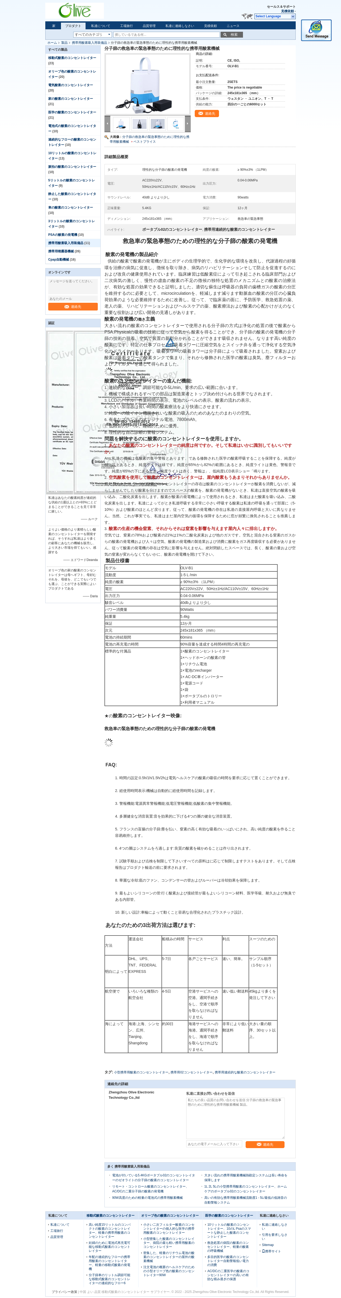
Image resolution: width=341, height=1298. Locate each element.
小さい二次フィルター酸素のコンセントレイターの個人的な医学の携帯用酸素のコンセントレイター (168, 1229)
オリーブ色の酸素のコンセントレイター (170, 1215)
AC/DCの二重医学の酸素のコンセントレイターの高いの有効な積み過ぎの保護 (228, 1275)
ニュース (233, 26)
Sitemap (268, 1245)
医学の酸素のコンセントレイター (72, 112)
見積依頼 (287, 11)
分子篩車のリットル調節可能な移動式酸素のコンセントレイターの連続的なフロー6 (109, 1279)
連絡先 (72, 307)
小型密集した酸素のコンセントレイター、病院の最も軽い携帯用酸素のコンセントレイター (168, 1243)
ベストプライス (144, 142)
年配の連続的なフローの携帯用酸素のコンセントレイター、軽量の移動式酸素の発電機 (109, 1263)
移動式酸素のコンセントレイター (72, 58)
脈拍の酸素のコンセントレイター (72, 167)
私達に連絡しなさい (179, 26)
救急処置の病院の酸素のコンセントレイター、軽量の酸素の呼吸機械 (228, 1247)
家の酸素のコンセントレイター (70, 99)
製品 (64, 43)
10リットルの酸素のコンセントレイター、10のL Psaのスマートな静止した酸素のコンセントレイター (229, 1231)
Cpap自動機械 (58, 259)
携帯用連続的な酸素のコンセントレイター (245, 1072)
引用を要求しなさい (274, 1237)
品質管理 (149, 26)
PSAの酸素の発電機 (62, 235)
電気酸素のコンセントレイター (70, 85)
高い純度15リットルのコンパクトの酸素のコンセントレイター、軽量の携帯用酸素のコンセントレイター (110, 1231)
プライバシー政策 (64, 1292)
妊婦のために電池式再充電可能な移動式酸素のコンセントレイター (109, 1247)
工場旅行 (126, 26)
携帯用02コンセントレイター (191, 1072)
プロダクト (73, 26)
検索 (234, 35)
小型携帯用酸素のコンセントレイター (141, 1072)
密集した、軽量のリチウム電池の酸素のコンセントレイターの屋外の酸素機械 (168, 1257)
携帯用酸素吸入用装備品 (89, 43)
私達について (100, 26)
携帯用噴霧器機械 (61, 251)
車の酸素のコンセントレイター (70, 207)
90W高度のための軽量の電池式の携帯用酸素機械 (147, 1198)
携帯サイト (271, 1251)
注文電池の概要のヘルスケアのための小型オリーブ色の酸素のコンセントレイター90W (168, 1271)
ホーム (52, 43)
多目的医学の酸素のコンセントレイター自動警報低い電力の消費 (228, 1261)
